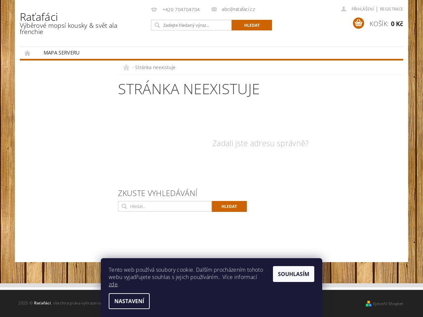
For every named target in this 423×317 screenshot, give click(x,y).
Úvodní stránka (28, 53)
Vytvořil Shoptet (388, 303)
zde (113, 284)
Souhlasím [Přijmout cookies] (293, 274)
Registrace (391, 9)
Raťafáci (80, 23)
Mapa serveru (62, 52)
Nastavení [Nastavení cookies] (129, 301)
